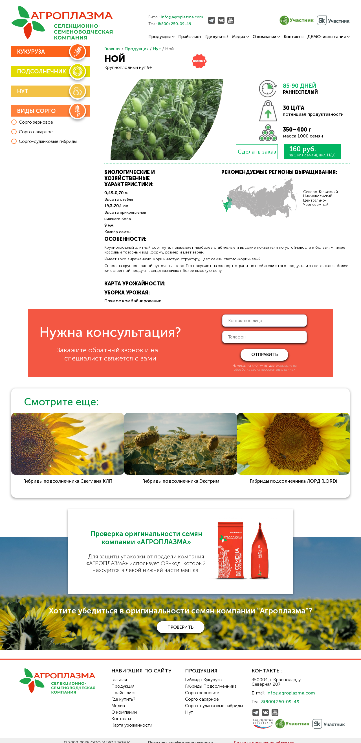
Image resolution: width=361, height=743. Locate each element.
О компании (266, 37)
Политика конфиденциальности (180, 738)
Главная (112, 48)
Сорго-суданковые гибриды (214, 701)
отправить (264, 354)
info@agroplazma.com (182, 17)
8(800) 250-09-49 (174, 23)
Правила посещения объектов (264, 738)
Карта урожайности (131, 720)
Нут (157, 48)
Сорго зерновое (202, 688)
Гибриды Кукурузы (203, 675)
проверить (180, 622)
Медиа (240, 37)
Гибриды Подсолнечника (211, 681)
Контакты (293, 37)
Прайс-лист (190, 37)
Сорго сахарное (202, 694)
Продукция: (202, 666)
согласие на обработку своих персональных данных (265, 368)
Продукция (161, 37)
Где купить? (216, 37)
